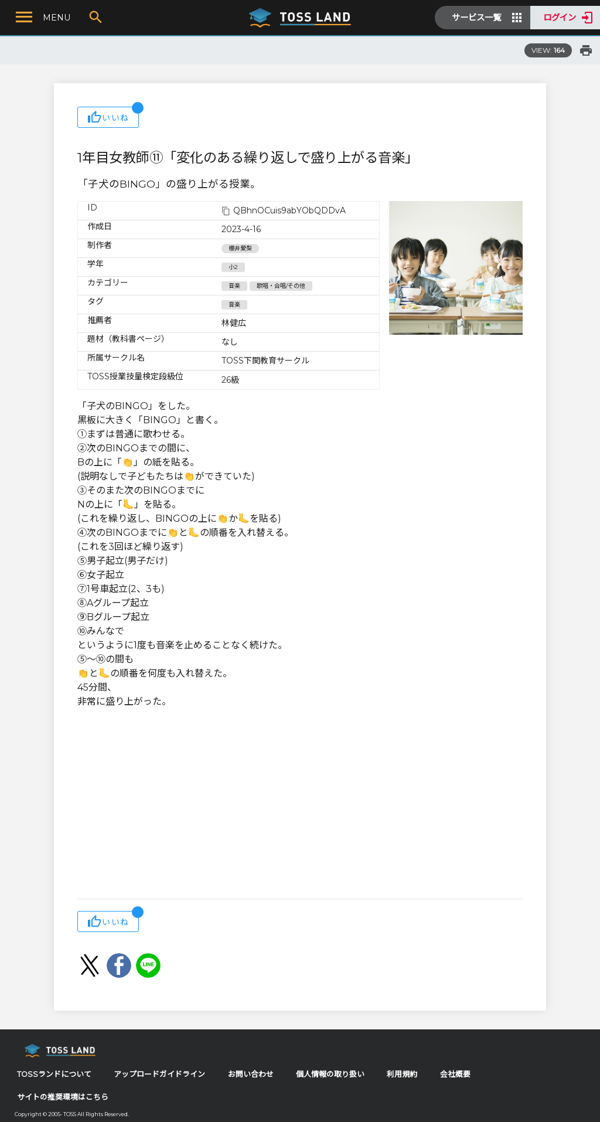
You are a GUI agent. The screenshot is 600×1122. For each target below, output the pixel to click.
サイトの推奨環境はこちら (62, 1097)
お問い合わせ (251, 1074)
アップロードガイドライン (159, 1074)
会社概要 (455, 1074)
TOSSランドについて (54, 1074)
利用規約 (402, 1074)
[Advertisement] (300, 805)
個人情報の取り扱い (330, 1074)
